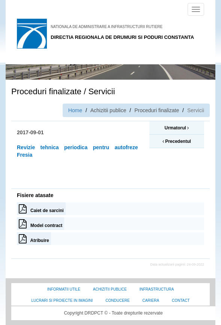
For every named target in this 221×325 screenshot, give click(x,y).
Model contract (40, 223)
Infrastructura (157, 289)
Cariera (151, 300)
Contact (181, 300)
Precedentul (176, 141)
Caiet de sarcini (41, 208)
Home (75, 110)
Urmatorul (176, 128)
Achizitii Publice (110, 289)
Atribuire (34, 238)
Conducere (117, 300)
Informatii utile (63, 289)
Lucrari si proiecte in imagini (62, 300)
